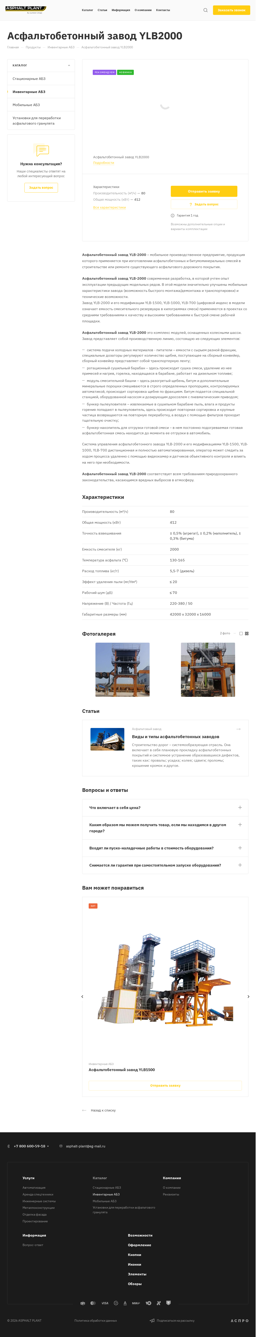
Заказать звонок (231, 10)
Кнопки (134, 1254)
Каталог (100, 1178)
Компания (172, 1178)
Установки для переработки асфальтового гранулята (37, 121)
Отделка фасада (34, 1214)
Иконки (134, 1264)
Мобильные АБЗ (26, 104)
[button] (165, 806)
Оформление (139, 1245)
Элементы (137, 1274)
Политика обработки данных (95, 1320)
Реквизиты (171, 1194)
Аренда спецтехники (38, 1194)
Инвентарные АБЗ (29, 91)
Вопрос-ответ (33, 1245)
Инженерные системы (39, 1201)
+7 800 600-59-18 (29, 1146)
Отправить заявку (204, 191)
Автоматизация (34, 1188)
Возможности (140, 1235)
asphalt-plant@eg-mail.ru (85, 1146)
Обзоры (135, 1283)
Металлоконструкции (39, 1208)
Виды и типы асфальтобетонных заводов (175, 736)
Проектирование (35, 1221)
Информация (34, 1235)
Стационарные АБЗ (29, 78)
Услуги (29, 1178)
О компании (172, 1188)
